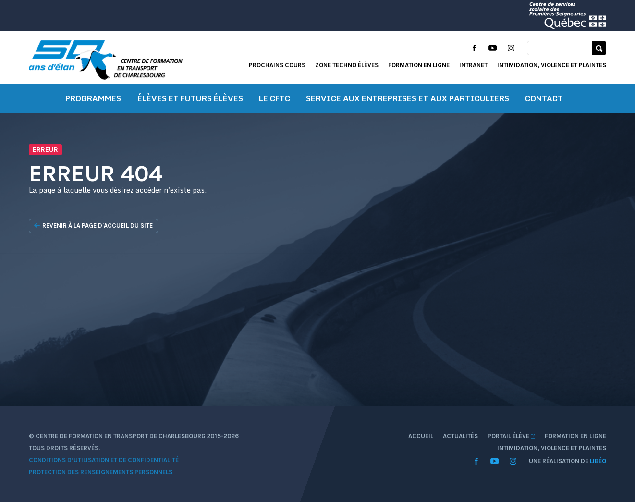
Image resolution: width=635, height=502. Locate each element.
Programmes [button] (93, 98)
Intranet (473, 65)
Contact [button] (544, 98)
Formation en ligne (419, 65)
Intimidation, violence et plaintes (551, 65)
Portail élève (511, 436)
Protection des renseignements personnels (100, 472)
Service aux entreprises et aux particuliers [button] (407, 98)
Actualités (460, 436)
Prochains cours (277, 65)
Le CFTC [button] (274, 98)
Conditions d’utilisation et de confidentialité (104, 460)
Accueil (420, 436)
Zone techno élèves (347, 65)
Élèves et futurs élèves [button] (190, 98)
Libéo (598, 461)
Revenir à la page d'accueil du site (93, 225)
